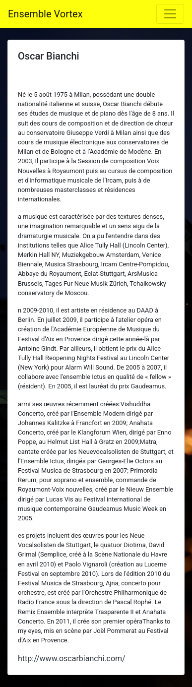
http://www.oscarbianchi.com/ (72, 658)
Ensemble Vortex (45, 14)
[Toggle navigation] (170, 14)
